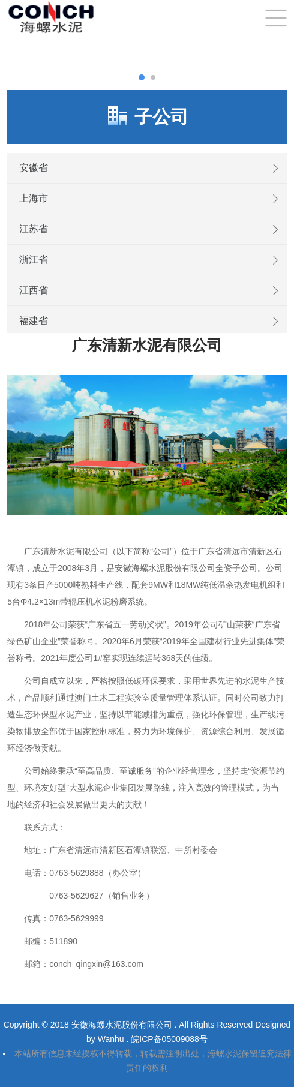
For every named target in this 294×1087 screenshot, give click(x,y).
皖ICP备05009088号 (169, 1039)
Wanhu (112, 1039)
